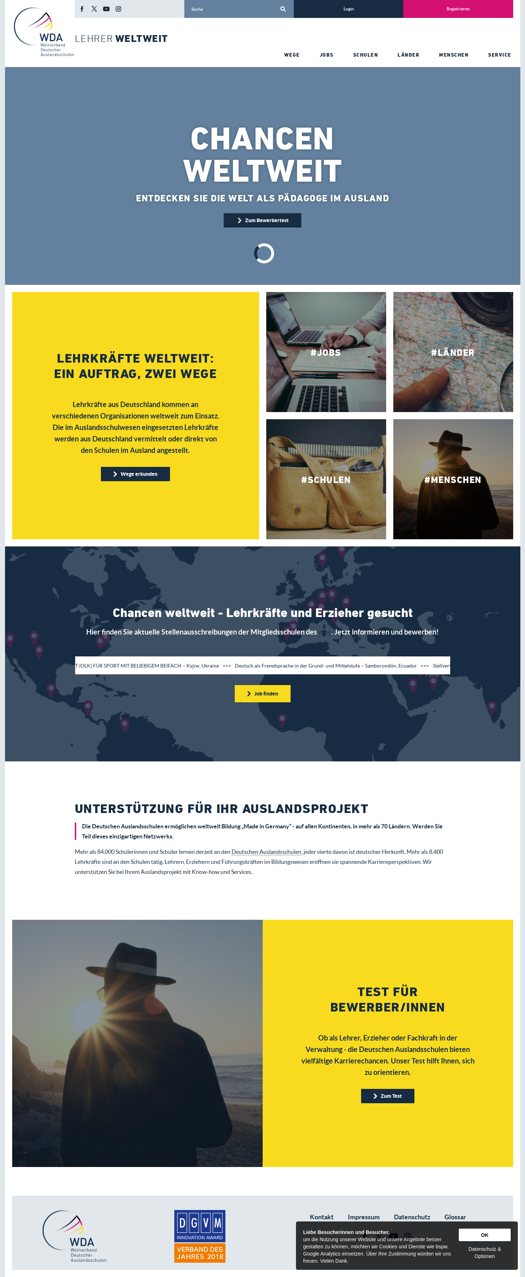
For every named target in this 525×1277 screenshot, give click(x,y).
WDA (325, 633)
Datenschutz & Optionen (484, 1252)
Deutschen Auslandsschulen (266, 851)
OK (484, 1235)
